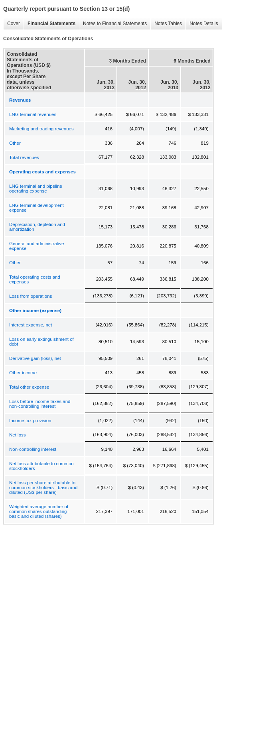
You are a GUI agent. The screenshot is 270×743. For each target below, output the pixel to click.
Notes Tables (168, 23)
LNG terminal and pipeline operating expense (35, 188)
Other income (23, 372)
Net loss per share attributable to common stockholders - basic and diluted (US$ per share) (43, 487)
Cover (13, 23)
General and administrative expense (36, 246)
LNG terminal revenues (32, 114)
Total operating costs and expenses (34, 279)
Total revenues (24, 157)
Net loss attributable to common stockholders (41, 466)
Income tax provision (30, 420)
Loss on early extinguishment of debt (41, 341)
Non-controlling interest (32, 449)
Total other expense (29, 387)
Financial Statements (51, 23)
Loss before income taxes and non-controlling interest (39, 404)
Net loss (17, 434)
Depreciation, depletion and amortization (37, 227)
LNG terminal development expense (36, 207)
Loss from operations (30, 296)
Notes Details (203, 23)
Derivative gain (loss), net (35, 358)
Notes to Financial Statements (115, 23)
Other (15, 143)
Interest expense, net (30, 324)
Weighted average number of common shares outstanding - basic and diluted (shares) (39, 511)
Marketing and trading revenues (41, 128)
